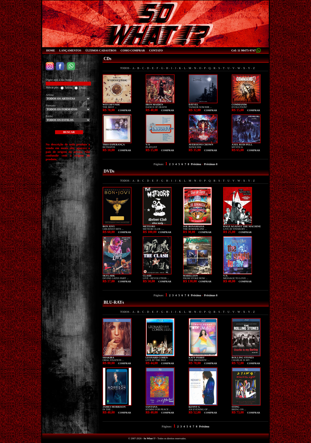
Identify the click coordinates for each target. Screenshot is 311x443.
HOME (50, 50)
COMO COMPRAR (133, 50)
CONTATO (156, 50)
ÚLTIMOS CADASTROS (100, 50)
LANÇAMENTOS (70, 50)
